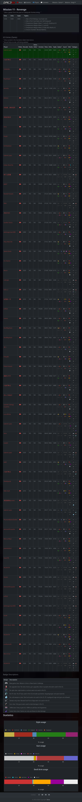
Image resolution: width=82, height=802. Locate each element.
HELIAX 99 (7, 567)
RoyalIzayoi (7, 79)
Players (36, 2)
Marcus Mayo (8, 539)
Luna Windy (7, 414)
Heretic (6, 577)
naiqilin (6, 443)
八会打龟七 (7, 60)
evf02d (6, 309)
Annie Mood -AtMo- (9, 625)
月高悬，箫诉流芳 (9, 107)
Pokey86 (6, 357)
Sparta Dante (7, 251)
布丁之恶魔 (7, 175)
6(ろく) (6, 290)
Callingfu (6, 280)
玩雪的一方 (7, 299)
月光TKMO (7, 213)
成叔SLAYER (7, 376)
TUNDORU (7, 69)
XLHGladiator (8, 146)
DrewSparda (7, 481)
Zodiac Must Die (8, 165)
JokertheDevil (7, 548)
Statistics (27, 2)
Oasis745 (6, 558)
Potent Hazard (8, 366)
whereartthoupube (9, 529)
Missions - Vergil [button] (69, 2)
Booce (5, 270)
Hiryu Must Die (8, 242)
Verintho (6, 88)
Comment (44, 2)
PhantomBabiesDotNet (10, 520)
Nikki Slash (7, 491)
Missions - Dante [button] (57, 2)
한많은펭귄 (7, 117)
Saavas (6, 318)
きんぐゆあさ (8, 395)
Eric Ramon (7, 261)
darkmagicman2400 (9, 232)
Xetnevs (6, 98)
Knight (6, 136)
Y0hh (5, 203)
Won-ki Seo (7, 654)
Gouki (5, 615)
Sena (5, 127)
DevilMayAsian (8, 328)
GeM (5, 462)
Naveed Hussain (8, 194)
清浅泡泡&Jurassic (9, 500)
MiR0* (5, 184)
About (19, 2)
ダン (5, 347)
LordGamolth (8, 644)
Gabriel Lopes (8, 50)
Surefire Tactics (8, 222)
